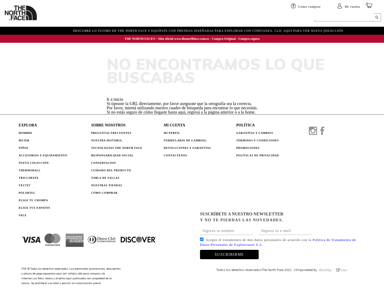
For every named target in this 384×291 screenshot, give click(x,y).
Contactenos (175, 155)
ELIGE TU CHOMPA (204, 18)
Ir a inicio (115, 99)
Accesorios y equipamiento (122, 18)
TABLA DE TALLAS (105, 177)
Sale (23, 215)
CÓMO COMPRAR (104, 192)
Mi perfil (172, 132)
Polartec (27, 192)
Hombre (26, 132)
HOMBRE (53, 18)
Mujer (70, 18)
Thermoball (30, 170)
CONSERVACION (103, 162)
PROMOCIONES (248, 147)
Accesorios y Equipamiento (43, 155)
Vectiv (25, 185)
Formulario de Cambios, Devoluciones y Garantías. (188, 144)
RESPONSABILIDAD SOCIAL (112, 155)
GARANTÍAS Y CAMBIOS (254, 132)
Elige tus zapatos (34, 207)
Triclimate (29, 177)
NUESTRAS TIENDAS (106, 185)
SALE (229, 18)
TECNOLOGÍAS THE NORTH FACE (116, 147)
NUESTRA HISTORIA (106, 140)
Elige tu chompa (33, 200)
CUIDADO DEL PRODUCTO (111, 170)
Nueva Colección (34, 162)
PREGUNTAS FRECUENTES (111, 132)
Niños (86, 18)
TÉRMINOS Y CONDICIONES (257, 140)
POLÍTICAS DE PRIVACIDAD (257, 155)
